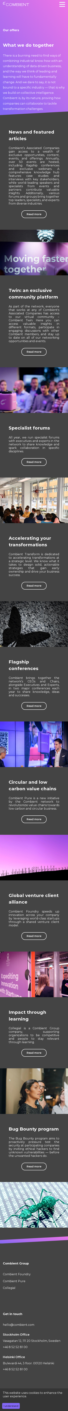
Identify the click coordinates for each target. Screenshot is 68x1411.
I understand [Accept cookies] (11, 1405)
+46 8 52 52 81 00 (15, 1347)
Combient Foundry (17, 1274)
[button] (62, 4)
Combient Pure (14, 1281)
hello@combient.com (18, 1325)
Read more (34, 214)
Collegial (9, 1288)
